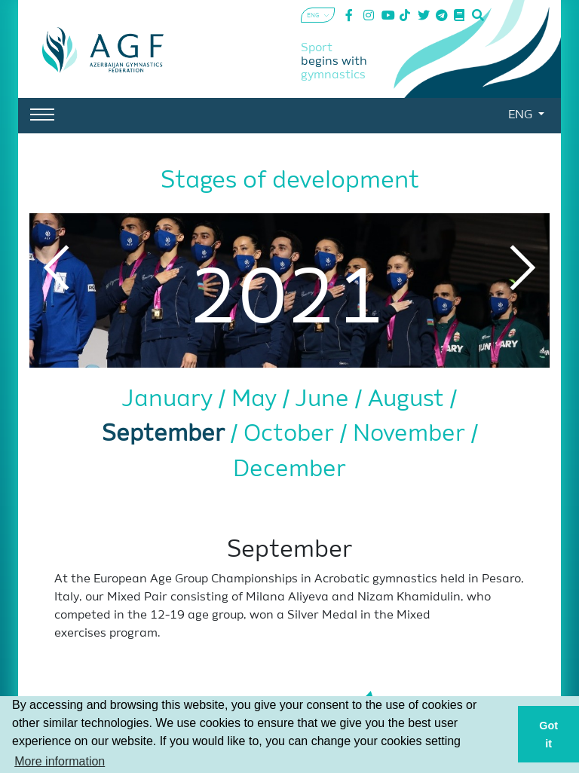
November (412, 434)
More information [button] (59, 761)
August (409, 399)
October (292, 434)
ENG (521, 115)
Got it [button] (548, 735)
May (257, 399)
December (289, 469)
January (170, 399)
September (166, 434)
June (325, 399)
